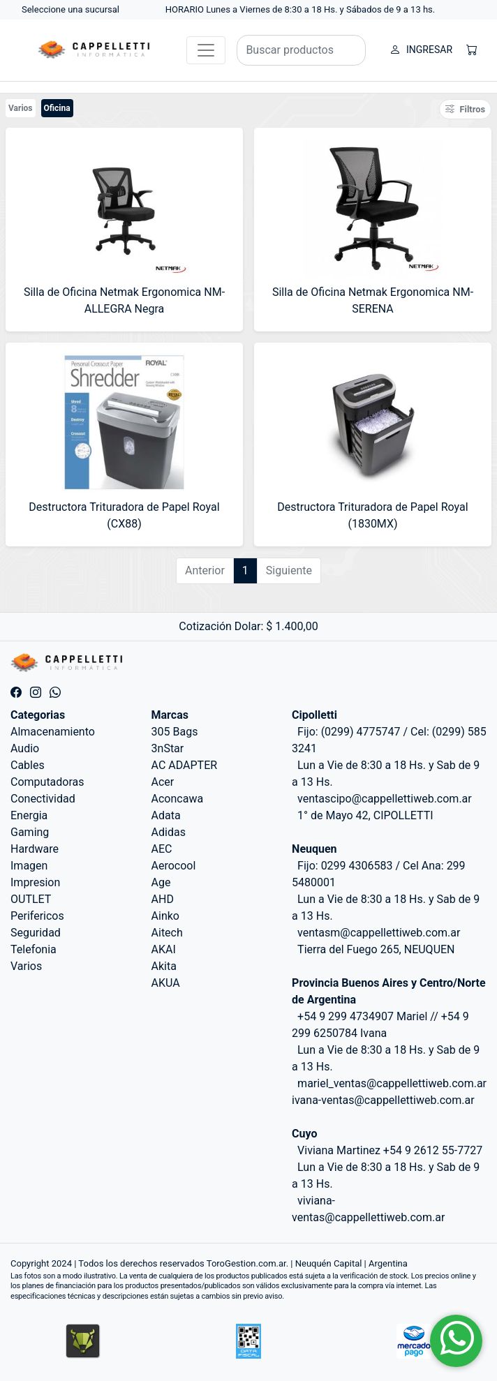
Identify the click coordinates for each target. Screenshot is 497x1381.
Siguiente (289, 570)
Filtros (465, 109)
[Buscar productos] (301, 50)
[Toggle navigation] (205, 50)
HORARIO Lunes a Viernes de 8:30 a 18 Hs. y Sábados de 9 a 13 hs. (300, 9)
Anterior (205, 570)
